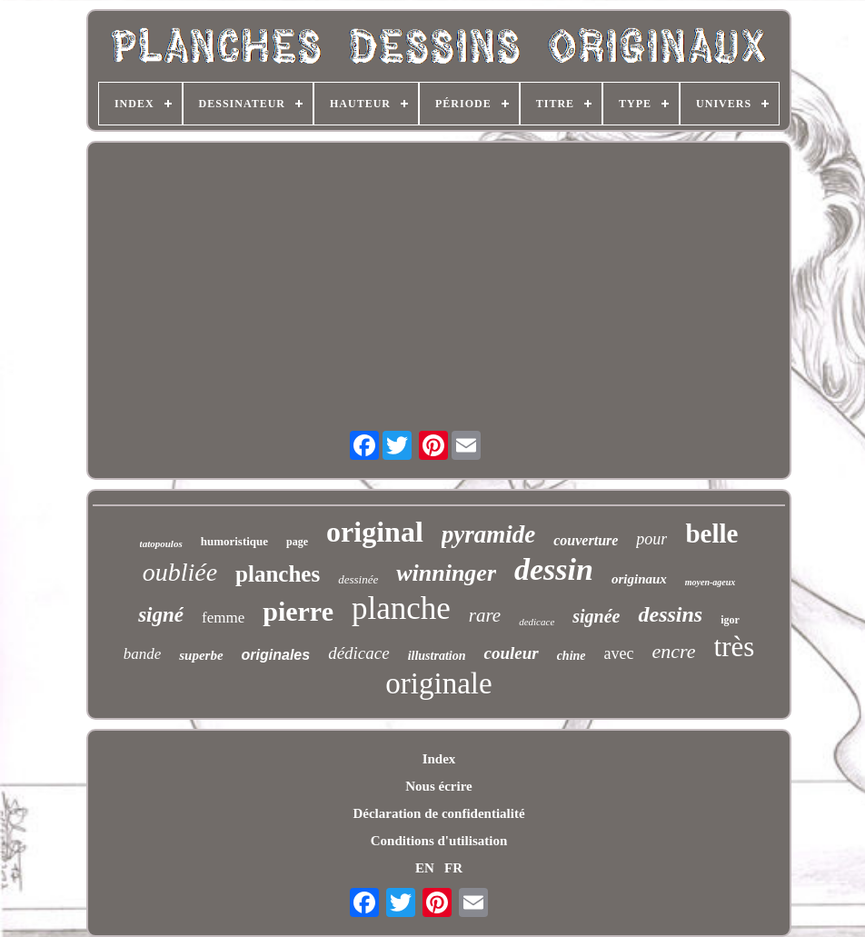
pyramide (488, 534)
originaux (639, 579)
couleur (510, 653)
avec (619, 653)
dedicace (536, 621)
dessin (553, 569)
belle (711, 533)
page (297, 541)
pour (651, 539)
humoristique (234, 541)
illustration (437, 656)
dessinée (358, 579)
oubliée (180, 572)
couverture (585, 540)
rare (485, 615)
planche (401, 608)
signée (596, 616)
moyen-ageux (710, 582)
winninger (446, 573)
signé (161, 614)
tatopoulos (161, 543)
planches (277, 574)
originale (438, 683)
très (734, 647)
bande (143, 654)
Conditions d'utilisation (439, 840)
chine (571, 656)
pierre (298, 611)
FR (453, 868)
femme (223, 617)
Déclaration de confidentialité (438, 813)
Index (439, 759)
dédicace (359, 653)
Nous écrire (438, 786)
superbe (201, 655)
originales (276, 655)
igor (730, 619)
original (374, 531)
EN (424, 868)
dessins (670, 614)
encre (674, 651)
